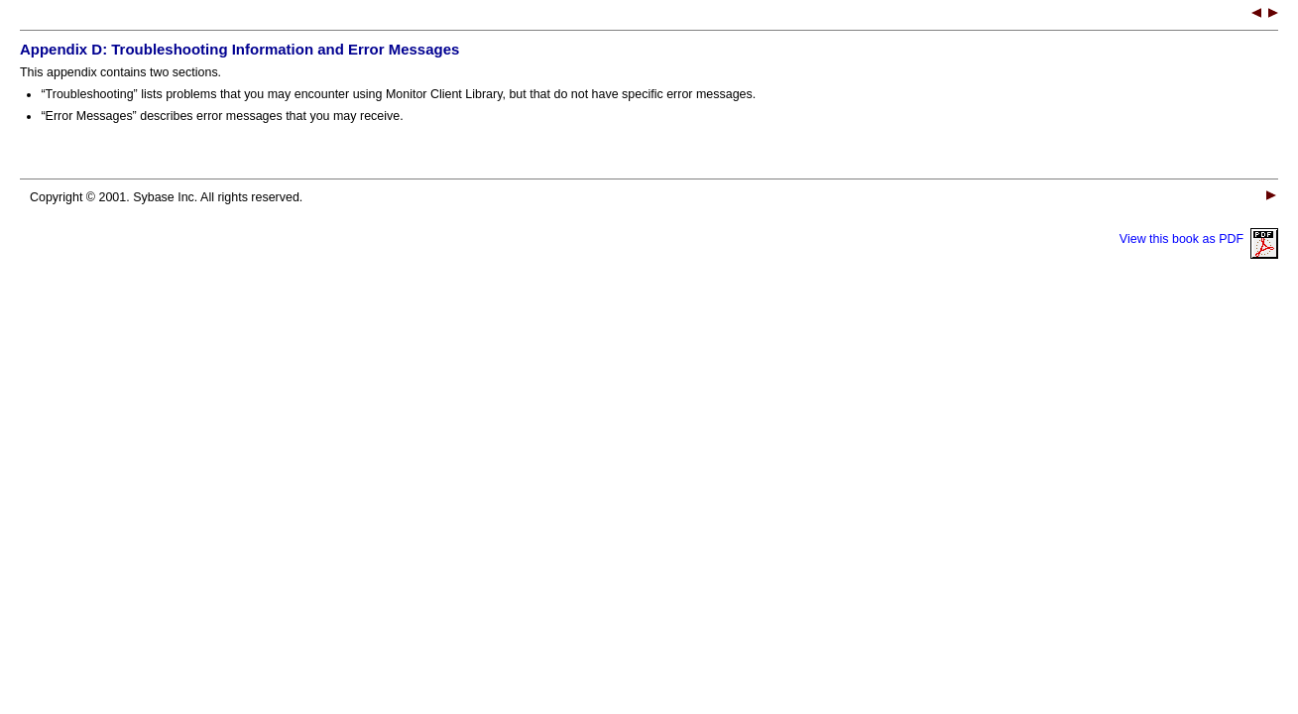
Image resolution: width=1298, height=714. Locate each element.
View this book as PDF (1199, 239)
